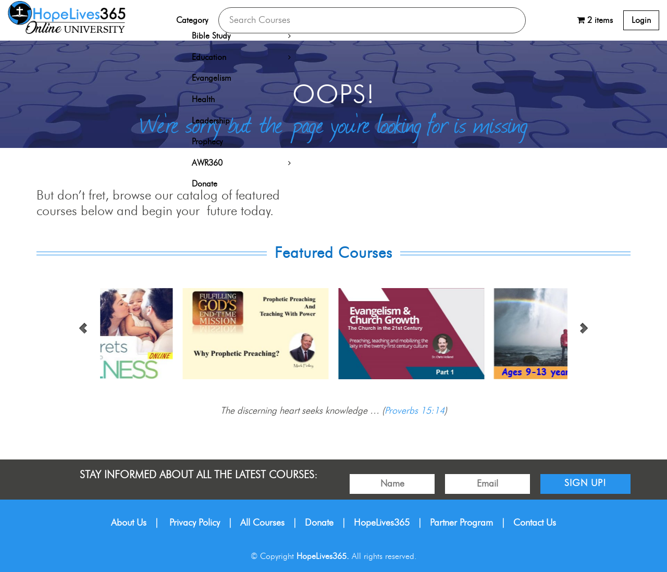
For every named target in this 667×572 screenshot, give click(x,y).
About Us (128, 523)
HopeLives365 (382, 523)
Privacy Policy (194, 523)
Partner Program (461, 523)
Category (192, 20)
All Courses (262, 523)
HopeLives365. (323, 556)
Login (641, 20)
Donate (319, 523)
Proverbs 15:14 (414, 411)
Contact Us (534, 523)
